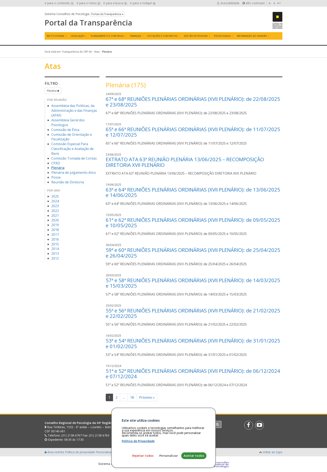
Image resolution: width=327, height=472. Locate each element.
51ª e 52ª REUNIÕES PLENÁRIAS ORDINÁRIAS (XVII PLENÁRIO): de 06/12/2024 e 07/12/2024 (193, 373)
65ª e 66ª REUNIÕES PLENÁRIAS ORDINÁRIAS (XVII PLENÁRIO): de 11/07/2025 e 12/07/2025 (193, 132)
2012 (55, 258)
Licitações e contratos (162, 35)
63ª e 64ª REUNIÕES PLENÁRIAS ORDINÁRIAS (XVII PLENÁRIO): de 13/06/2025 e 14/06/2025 (193, 192)
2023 (55, 206)
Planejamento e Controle (107, 35)
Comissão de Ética (65, 129)
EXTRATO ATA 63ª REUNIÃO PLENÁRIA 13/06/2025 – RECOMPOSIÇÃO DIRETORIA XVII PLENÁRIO (185, 162)
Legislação (77, 35)
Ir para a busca (115, 3)
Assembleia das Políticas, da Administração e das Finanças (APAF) (74, 110)
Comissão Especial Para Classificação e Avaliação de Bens (72, 149)
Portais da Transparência (107, 14)
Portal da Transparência (88, 23)
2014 (55, 248)
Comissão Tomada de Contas (74, 158)
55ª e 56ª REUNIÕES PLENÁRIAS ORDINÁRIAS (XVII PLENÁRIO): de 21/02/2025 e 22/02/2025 (193, 313)
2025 (55, 196)
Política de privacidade (80, 452)
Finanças (135, 35)
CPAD (55, 163)
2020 (55, 220)
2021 (55, 215)
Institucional (55, 35)
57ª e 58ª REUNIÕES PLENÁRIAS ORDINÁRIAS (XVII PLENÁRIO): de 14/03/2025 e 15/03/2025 (193, 283)
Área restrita (55, 452)
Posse (56, 177)
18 (132, 397)
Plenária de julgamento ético (73, 172)
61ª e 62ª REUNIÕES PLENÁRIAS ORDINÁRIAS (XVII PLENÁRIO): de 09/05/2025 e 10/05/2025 (193, 222)
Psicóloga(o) (222, 35)
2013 (55, 253)
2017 (55, 234)
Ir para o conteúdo (59, 3)
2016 (55, 239)
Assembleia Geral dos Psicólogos (68, 122)
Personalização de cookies (114, 452)
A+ (279, 3)
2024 (55, 201)
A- (270, 3)
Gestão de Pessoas (196, 35)
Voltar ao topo (272, 452)
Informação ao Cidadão (252, 35)
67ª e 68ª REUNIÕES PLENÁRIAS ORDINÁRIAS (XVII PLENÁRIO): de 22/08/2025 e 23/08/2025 (193, 101)
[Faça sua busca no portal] (180, 424)
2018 (55, 229)
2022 (55, 210)
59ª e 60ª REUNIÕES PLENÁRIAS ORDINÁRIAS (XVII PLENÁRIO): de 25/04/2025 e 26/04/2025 (193, 252)
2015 (55, 244)
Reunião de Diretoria (67, 182)
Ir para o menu (88, 3)
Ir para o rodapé (143, 3)
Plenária (53, 91)
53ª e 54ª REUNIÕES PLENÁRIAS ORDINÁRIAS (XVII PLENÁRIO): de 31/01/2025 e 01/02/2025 (193, 343)
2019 (55, 225)
